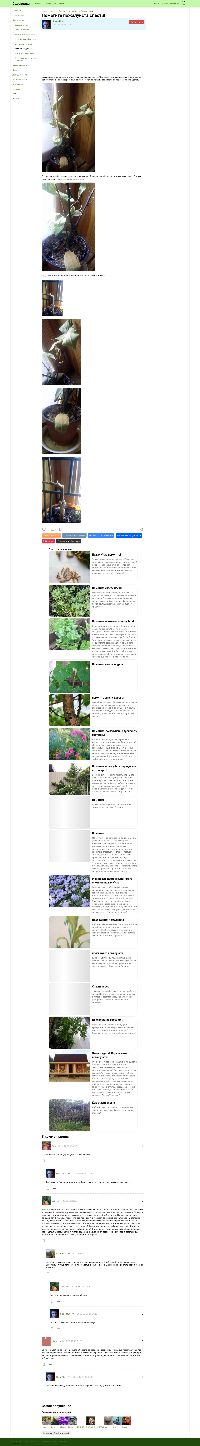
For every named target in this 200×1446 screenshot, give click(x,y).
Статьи (15, 93)
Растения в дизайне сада (25, 39)
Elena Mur (58, 21)
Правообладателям (32, 1441)
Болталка (16, 89)
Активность (37, 3)
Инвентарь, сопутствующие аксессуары (26, 59)
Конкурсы (16, 10)
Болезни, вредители (23, 48)
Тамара (126, 1422)
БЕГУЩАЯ (63, 1422)
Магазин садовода (20, 79)
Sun (54, 1200)
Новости (16, 70)
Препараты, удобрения (24, 53)
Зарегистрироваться (170, 3)
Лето (54, 1146)
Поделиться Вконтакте (74, 535)
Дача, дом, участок (20, 75)
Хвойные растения (22, 29)
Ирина (55, 1422)
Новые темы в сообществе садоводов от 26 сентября (67, 11)
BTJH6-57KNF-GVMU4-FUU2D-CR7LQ (90, 1422)
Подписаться (137, 22)
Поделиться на (129, 535)
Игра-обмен (17, 84)
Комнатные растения (23, 44)
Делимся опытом (19, 65)
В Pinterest (48, 541)
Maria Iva (56, 1341)
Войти (156, 3)
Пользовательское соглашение (54, 1441)
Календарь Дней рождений (56, 1433)
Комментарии (50, 3)
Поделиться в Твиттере (69, 541)
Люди (61, 3)
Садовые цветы (21, 25)
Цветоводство (18, 20)
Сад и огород (18, 15)
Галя (117, 1422)
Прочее (15, 98)
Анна (108, 1422)
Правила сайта (17, 1441)
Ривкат (46, 1422)
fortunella (61, 1253)
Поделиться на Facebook (101, 535)
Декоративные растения (25, 34)
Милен (72, 1422)
